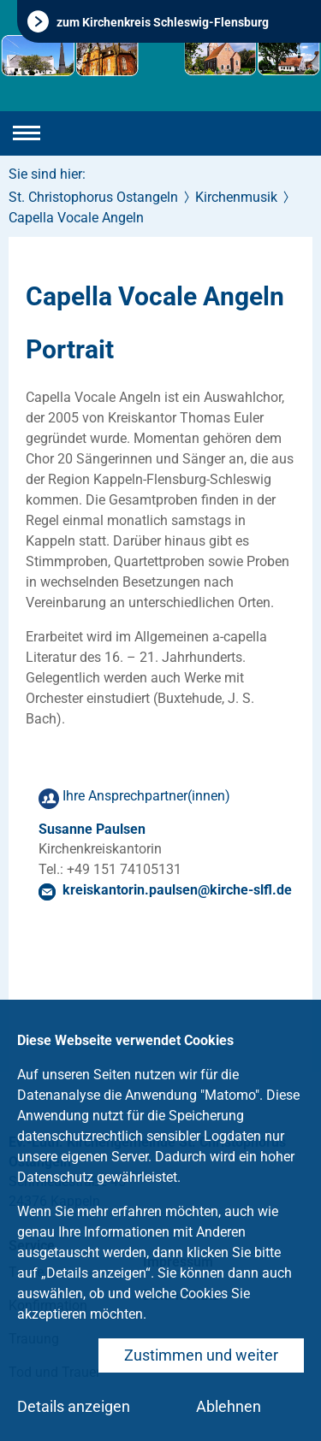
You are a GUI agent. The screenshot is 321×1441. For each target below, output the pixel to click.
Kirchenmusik (236, 197)
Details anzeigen (73, 1406)
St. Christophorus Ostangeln (93, 197)
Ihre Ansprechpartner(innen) (146, 796)
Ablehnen (228, 1406)
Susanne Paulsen (92, 829)
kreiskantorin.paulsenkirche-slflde (177, 890)
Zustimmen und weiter (201, 1355)
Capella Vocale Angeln (76, 218)
